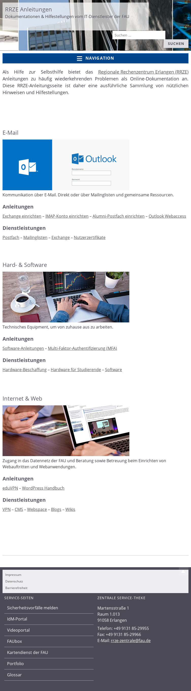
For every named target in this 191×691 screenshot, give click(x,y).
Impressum (13, 575)
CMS (19, 509)
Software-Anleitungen (23, 348)
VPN (7, 509)
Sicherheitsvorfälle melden (32, 608)
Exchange (60, 237)
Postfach (11, 237)
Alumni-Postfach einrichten (119, 216)
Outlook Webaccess (167, 216)
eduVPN (10, 488)
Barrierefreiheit (16, 588)
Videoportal (18, 630)
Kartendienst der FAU (27, 652)
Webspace (37, 509)
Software (113, 369)
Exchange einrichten (22, 216)
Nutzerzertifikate (90, 237)
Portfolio (15, 663)
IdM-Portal (17, 619)
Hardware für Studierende (76, 369)
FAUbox (14, 641)
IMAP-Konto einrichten (67, 216)
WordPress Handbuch (43, 488)
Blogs (56, 509)
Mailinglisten (35, 237)
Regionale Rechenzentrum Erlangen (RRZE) (143, 72)
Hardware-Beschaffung (25, 369)
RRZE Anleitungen (28, 9)
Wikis (70, 509)
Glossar (14, 675)
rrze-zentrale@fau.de (131, 640)
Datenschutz (14, 581)
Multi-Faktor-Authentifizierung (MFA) (82, 348)
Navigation (95, 58)
